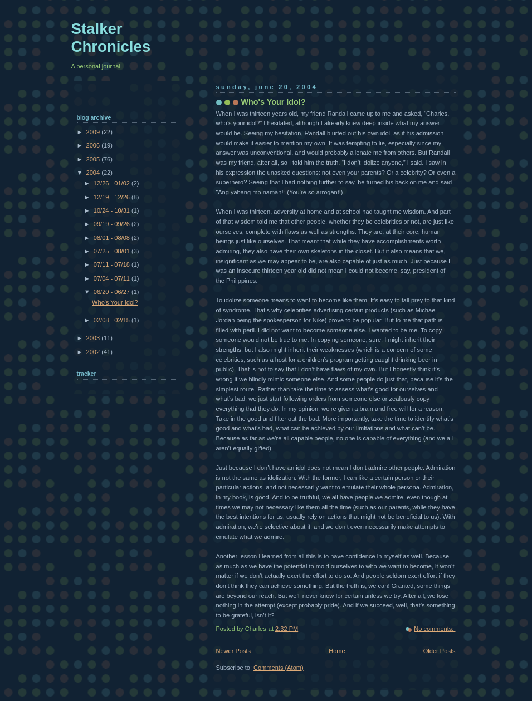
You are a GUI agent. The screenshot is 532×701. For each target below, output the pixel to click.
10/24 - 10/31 (112, 210)
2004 (94, 172)
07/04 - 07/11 (112, 278)
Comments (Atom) (278, 667)
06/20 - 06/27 (112, 291)
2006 (94, 145)
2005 (94, 159)
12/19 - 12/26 (112, 197)
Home (337, 651)
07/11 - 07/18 (112, 264)
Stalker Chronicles (111, 37)
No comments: (434, 628)
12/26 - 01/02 (112, 183)
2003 (94, 338)
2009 (94, 132)
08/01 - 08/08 (112, 237)
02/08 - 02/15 (112, 320)
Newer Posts (233, 651)
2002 (94, 352)
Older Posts (439, 651)
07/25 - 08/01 (112, 251)
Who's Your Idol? (273, 101)
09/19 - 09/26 (112, 223)
